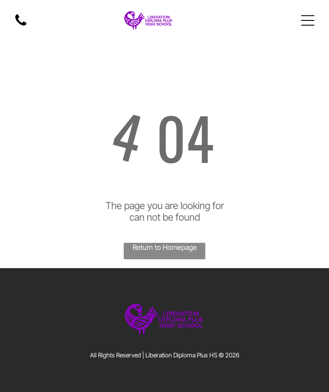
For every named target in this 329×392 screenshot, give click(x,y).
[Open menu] (307, 20)
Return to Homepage (165, 247)
